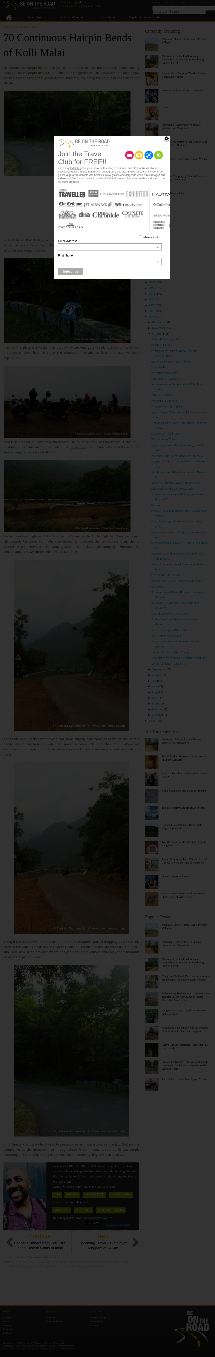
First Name (108, 255)
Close (166, 139)
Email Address (108, 241)
